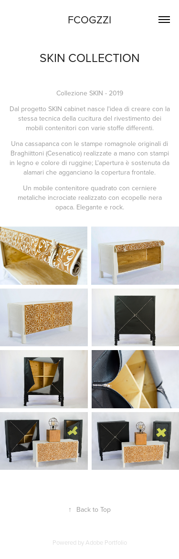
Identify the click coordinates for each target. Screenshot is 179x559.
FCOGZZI (89, 19)
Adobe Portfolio (106, 542)
